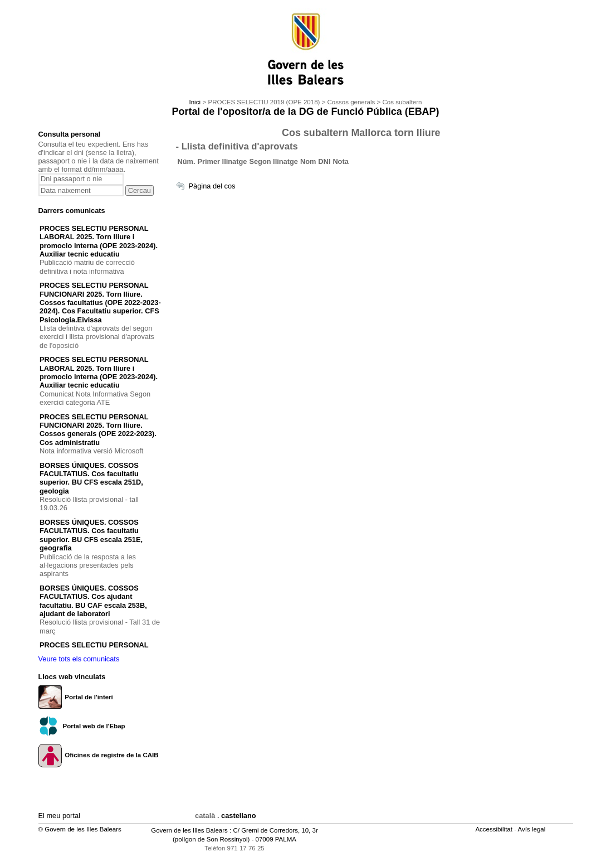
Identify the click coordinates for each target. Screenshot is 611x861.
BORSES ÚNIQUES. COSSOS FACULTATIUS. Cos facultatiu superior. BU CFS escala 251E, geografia (91, 535)
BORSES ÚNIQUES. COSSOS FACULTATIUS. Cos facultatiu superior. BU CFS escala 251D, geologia (91, 478)
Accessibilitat (494, 829)
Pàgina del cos (212, 186)
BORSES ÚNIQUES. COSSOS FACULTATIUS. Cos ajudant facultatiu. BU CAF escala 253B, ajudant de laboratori (93, 601)
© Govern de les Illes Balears (79, 829)
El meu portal (59, 815)
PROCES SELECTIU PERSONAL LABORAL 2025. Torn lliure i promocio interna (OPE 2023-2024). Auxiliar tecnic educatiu (99, 241)
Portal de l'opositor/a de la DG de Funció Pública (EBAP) (305, 111)
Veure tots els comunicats (79, 659)
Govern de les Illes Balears (189, 830)
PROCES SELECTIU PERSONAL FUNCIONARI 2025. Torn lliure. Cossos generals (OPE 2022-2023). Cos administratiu (98, 430)
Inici (194, 102)
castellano (238, 815)
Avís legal (533, 829)
